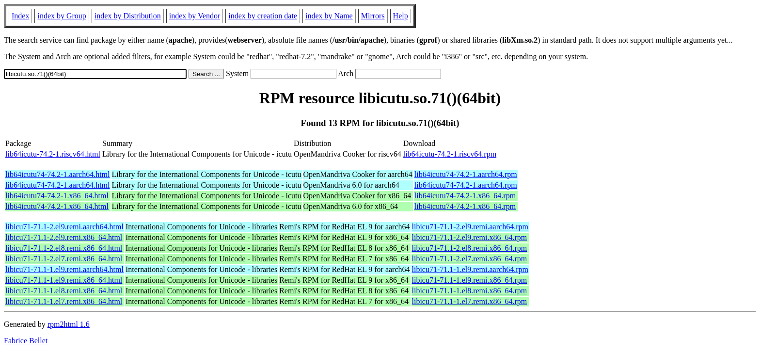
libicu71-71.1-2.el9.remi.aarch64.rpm (470, 227)
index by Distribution (128, 16)
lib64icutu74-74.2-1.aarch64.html (57, 174)
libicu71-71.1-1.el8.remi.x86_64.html (63, 291)
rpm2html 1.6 (69, 324)
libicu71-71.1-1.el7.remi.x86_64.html (63, 301)
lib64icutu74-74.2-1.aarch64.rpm (465, 174)
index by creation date (262, 16)
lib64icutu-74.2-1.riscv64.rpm (449, 154)
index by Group (61, 16)
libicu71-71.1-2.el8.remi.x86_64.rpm (469, 248)
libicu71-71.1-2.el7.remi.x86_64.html (63, 259)
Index (20, 16)
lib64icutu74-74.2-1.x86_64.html (57, 196)
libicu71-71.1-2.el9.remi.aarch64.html (64, 227)
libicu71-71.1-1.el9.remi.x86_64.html (63, 280)
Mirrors (373, 16)
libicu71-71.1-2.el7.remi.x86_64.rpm (469, 259)
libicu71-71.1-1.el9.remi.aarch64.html (64, 269)
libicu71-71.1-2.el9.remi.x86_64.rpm (469, 237)
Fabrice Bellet (26, 341)
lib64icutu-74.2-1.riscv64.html (52, 154)
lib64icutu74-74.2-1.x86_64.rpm (465, 196)
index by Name (329, 16)
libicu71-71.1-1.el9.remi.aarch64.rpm (470, 269)
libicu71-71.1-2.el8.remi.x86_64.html (63, 248)
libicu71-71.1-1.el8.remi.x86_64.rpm (469, 291)
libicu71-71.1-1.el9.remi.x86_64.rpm (469, 280)
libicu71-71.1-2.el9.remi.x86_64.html (63, 237)
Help (400, 16)
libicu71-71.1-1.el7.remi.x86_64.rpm (469, 301)
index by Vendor (194, 16)
